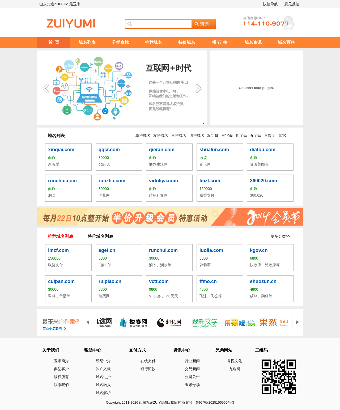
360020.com (263, 180)
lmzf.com (209, 180)
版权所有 (61, 377)
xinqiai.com (61, 149)
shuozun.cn (263, 281)
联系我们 (61, 385)
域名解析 (103, 393)
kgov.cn (259, 250)
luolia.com (211, 250)
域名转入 (103, 385)
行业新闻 (192, 361)
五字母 (255, 135)
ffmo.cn (208, 281)
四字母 (241, 135)
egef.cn (107, 250)
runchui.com (62, 180)
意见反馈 (291, 4)
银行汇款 (148, 369)
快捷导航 (270, 4)
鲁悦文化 (234, 361)
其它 (282, 135)
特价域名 (186, 42)
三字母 (227, 135)
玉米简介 (61, 361)
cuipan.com (61, 281)
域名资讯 (253, 42)
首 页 (53, 42)
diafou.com (262, 149)
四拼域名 (196, 135)
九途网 (234, 369)
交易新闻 (192, 369)
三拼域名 (178, 135)
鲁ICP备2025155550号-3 (215, 402)
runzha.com (112, 180)
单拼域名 (142, 135)
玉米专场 (192, 385)
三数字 (269, 135)
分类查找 (120, 42)
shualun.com (214, 149)
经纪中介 (103, 361)
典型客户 (61, 369)
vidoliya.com (163, 180)
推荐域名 (153, 42)
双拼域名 (160, 135)
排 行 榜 (219, 42)
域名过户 (103, 377)
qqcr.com (109, 149)
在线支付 (148, 361)
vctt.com (159, 281)
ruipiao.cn (110, 281)
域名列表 (87, 42)
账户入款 (103, 369)
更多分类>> (280, 236)
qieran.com (162, 149)
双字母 (212, 135)
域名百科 (286, 42)
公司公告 (192, 377)
